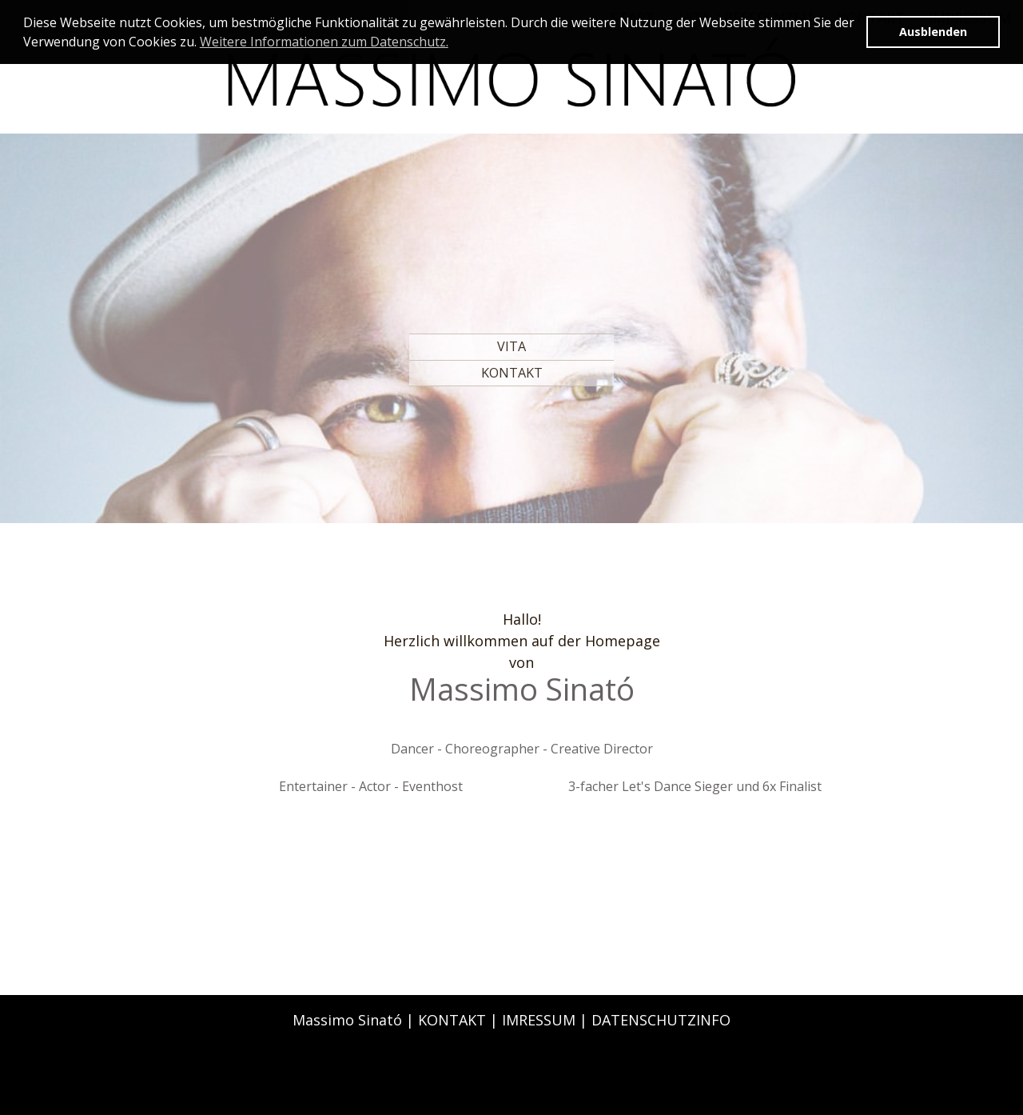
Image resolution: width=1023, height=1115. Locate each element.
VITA (511, 346)
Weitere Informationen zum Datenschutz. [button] (324, 41)
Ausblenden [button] (933, 31)
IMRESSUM (538, 1019)
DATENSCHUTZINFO (660, 1019)
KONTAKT (512, 373)
